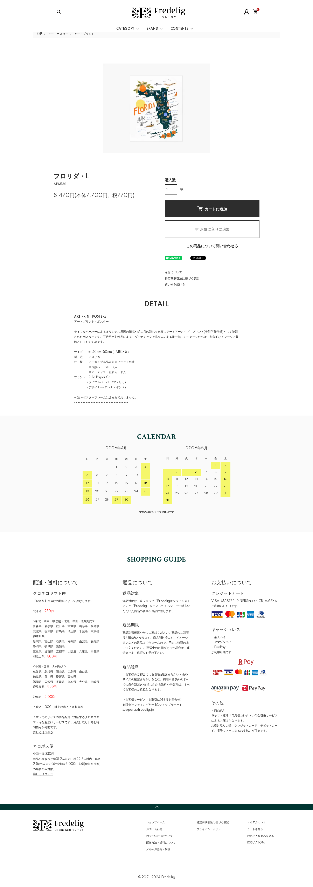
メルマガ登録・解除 (158, 849)
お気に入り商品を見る (260, 836)
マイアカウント (256, 822)
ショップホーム (155, 822)
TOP (38, 34)
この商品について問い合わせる (212, 246)
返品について (173, 272)
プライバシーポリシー (210, 829)
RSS (250, 842)
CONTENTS (179, 29)
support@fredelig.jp (138, 709)
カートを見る (255, 829)
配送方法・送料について (161, 842)
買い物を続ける (175, 284)
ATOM (260, 842)
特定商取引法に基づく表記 (182, 278)
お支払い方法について (159, 836)
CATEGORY (125, 29)
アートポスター (58, 34)
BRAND (152, 29)
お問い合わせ (154, 829)
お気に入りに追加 (212, 229)
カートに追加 (212, 208)
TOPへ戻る (156, 807)
